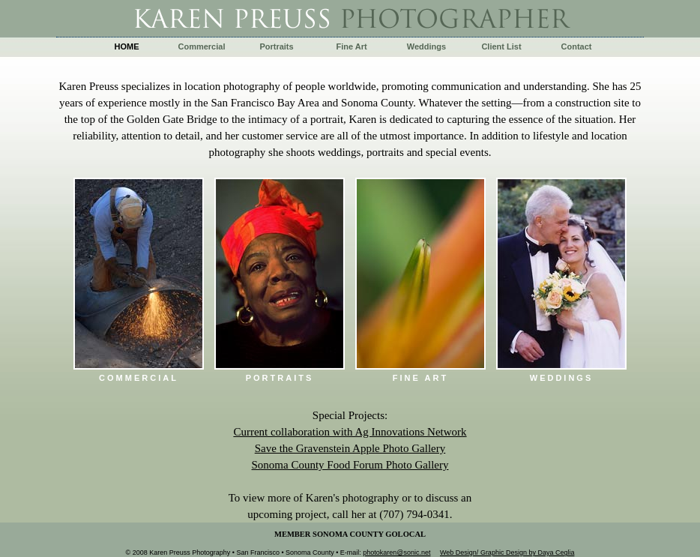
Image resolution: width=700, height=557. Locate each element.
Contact (576, 46)
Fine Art (351, 46)
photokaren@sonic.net (396, 552)
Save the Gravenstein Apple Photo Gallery (350, 448)
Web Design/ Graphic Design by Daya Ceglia (507, 552)
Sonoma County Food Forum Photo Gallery (350, 465)
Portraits (276, 46)
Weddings (426, 46)
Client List (501, 46)
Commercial (202, 46)
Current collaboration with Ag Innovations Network (349, 432)
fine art (420, 377)
